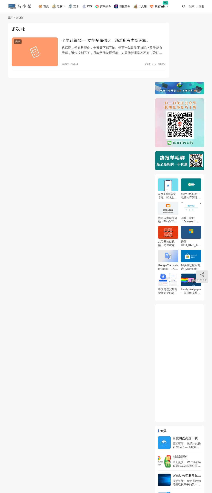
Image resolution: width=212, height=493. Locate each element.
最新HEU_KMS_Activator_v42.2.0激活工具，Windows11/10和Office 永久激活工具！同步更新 (190, 184)
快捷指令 (125, 6)
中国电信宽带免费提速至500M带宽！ (167, 231)
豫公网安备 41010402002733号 (118, 477)
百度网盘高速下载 (185, 379)
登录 (192, 6)
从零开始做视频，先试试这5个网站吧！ (167, 184)
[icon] (177, 476)
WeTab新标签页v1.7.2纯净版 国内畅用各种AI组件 (187, 406)
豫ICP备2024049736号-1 (77, 477)
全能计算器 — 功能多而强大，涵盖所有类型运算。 (100, 41)
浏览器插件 (180, 397)
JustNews (19, 481)
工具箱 (142, 6)
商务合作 (44, 470)
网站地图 (144, 477)
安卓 (76, 6)
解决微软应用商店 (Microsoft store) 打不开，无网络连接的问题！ (190, 208)
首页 (46, 6)
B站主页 (29, 470)
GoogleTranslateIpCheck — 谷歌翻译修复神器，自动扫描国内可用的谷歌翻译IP (168, 208)
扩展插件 (105, 6)
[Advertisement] (179, 304)
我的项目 (160, 6)
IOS (89, 6)
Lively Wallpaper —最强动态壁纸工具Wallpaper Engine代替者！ (191, 231)
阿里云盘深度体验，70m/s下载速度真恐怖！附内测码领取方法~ (167, 160)
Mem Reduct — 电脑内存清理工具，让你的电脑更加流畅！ (190, 136)
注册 (201, 6)
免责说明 (13, 470)
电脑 (59, 6)
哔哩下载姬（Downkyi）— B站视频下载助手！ (190, 160)
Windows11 (181, 435)
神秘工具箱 (62, 470)
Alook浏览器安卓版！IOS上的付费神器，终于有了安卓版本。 (167, 136)
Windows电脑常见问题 (187, 416)
